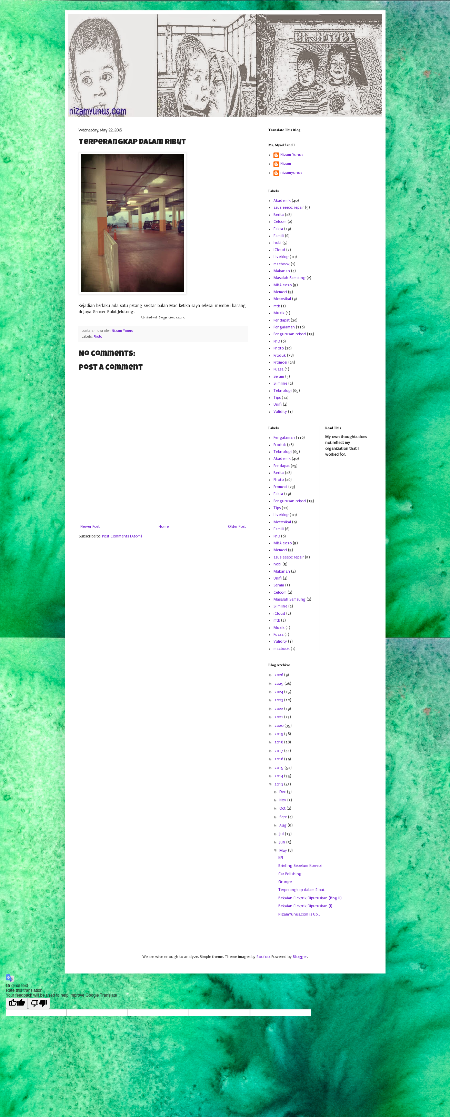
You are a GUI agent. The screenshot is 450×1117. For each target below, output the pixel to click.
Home (164, 526)
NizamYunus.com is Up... (299, 914)
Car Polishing (289, 874)
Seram (278, 376)
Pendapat (281, 320)
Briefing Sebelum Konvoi (300, 865)
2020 (279, 725)
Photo (97, 337)
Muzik (278, 313)
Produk (279, 355)
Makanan (281, 271)
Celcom (280, 221)
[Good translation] (17, 1003)
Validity (280, 411)
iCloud (279, 250)
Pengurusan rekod (289, 334)
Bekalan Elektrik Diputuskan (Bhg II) (309, 898)
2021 (279, 717)
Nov (283, 800)
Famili (278, 236)
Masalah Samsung (289, 278)
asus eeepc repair (288, 207)
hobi (277, 242)
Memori (280, 292)
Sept (283, 817)
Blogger (300, 957)
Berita (278, 214)
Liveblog (281, 257)
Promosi (280, 362)
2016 (279, 759)
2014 (279, 776)
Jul (282, 834)
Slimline (280, 383)
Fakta (278, 229)
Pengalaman (284, 327)
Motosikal (282, 299)
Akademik (282, 200)
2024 (279, 692)
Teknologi (282, 390)
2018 (279, 742)
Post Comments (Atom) (122, 536)
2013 (279, 784)
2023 (279, 700)
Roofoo (263, 957)
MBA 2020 (282, 285)
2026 (279, 675)
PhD (276, 341)
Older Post (237, 526)
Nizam (285, 163)
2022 (279, 708)
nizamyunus (291, 172)
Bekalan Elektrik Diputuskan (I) (305, 906)
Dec (283, 792)
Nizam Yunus (291, 154)
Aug (283, 825)
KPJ (280, 858)
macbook (281, 264)
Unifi (277, 404)
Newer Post (90, 526)
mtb (276, 306)
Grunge (285, 882)
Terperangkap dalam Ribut (301, 890)
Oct (283, 808)
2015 (279, 767)
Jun (282, 842)
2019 (279, 734)
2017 (279, 751)
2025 (279, 683)
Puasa (278, 369)
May (283, 850)
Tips (277, 397)
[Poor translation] (39, 1003)
